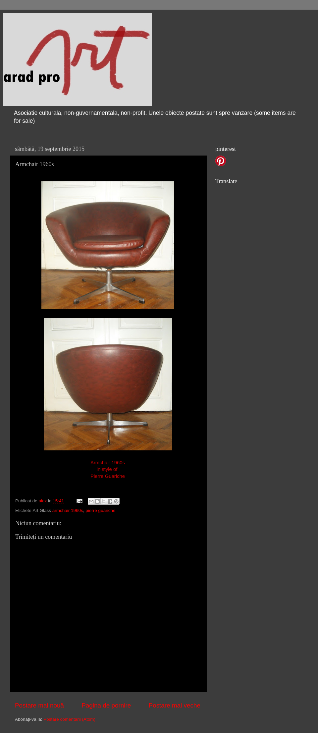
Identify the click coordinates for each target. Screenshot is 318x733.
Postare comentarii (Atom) (69, 719)
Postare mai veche (174, 705)
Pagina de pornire (106, 705)
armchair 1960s (67, 510)
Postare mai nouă (39, 705)
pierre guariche (100, 510)
